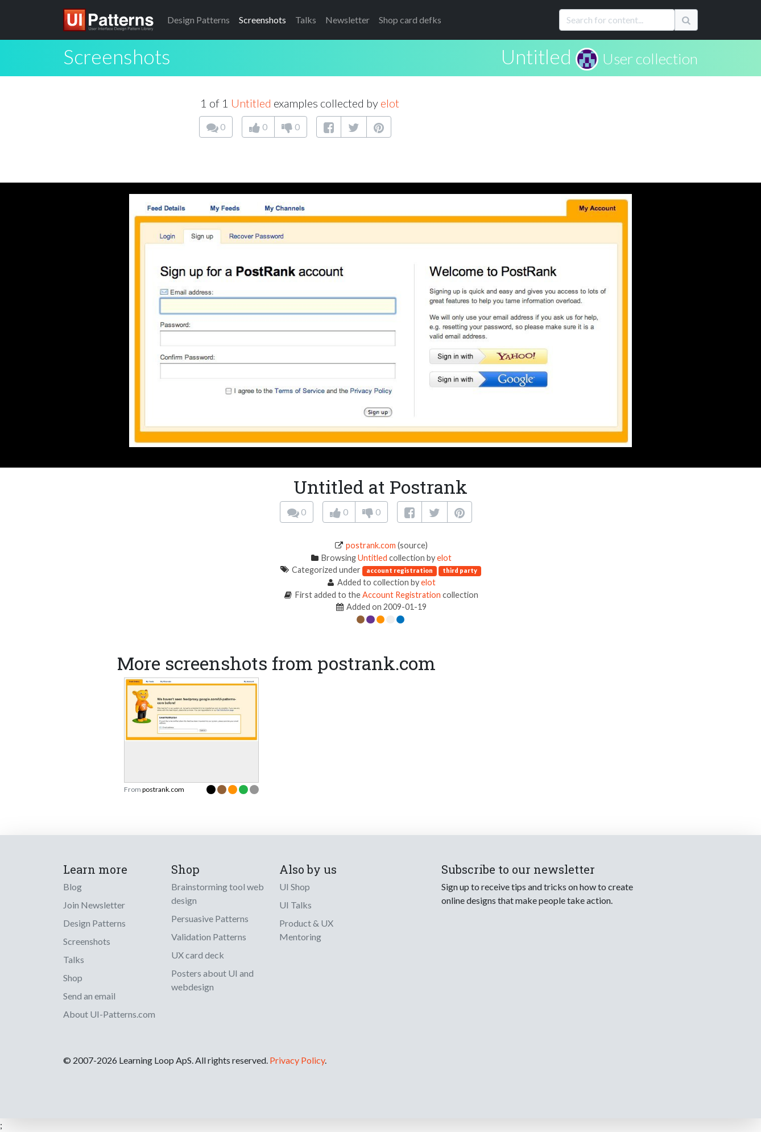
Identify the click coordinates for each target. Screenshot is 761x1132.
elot (390, 103)
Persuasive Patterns (210, 918)
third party (459, 570)
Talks (305, 19)
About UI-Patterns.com (109, 1014)
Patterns (198, 19)
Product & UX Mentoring (306, 930)
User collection (650, 58)
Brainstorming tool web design (217, 893)
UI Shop (294, 886)
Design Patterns (94, 923)
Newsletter (347, 19)
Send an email (89, 995)
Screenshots (262, 19)
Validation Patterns (208, 936)
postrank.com (371, 545)
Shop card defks (410, 19)
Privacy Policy (297, 1060)
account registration (399, 570)
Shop (72, 977)
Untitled (536, 56)
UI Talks (295, 904)
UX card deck (197, 954)
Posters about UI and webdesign (212, 980)
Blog (72, 886)
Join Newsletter (94, 904)
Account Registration (401, 595)
